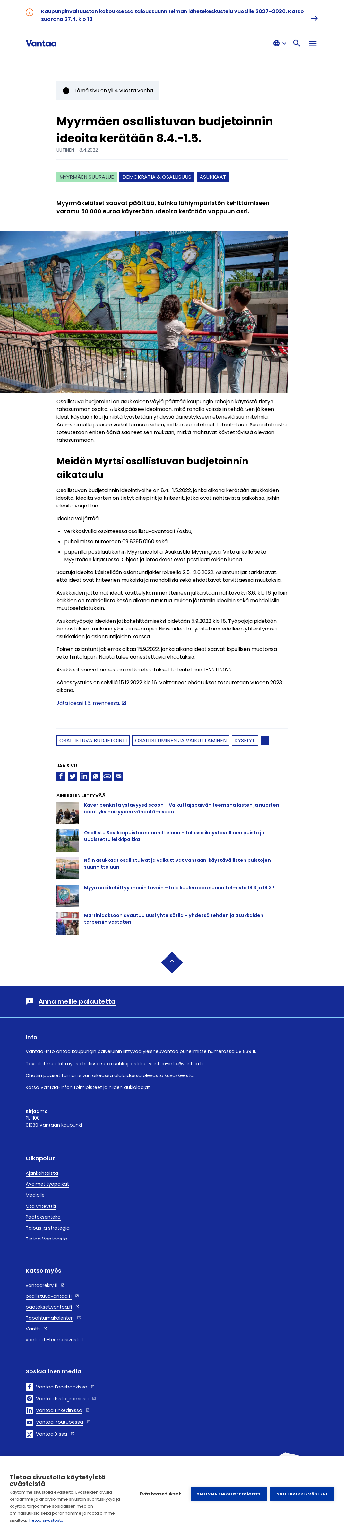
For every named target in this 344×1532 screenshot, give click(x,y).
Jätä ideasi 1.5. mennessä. (88, 703)
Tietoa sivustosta (46, 1520)
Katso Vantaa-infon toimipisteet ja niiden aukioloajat (88, 1087)
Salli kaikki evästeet (302, 1494)
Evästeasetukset (160, 1494)
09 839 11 (245, 1051)
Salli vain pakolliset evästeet (229, 1493)
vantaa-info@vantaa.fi (176, 1063)
